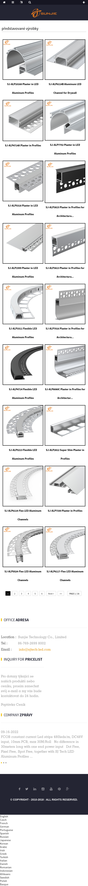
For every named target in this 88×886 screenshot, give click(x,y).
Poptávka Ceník (13, 704)
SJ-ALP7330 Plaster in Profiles (65, 510)
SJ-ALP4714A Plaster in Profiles (23, 145)
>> (61, 593)
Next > (51, 593)
